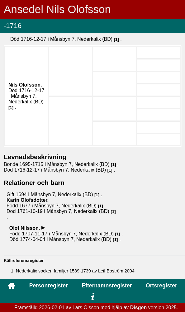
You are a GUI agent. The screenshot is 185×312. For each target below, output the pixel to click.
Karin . (28, 200)
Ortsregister (161, 285)
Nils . (25, 84)
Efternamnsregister (107, 285)
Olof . (25, 228)
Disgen (138, 307)
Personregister (48, 285)
